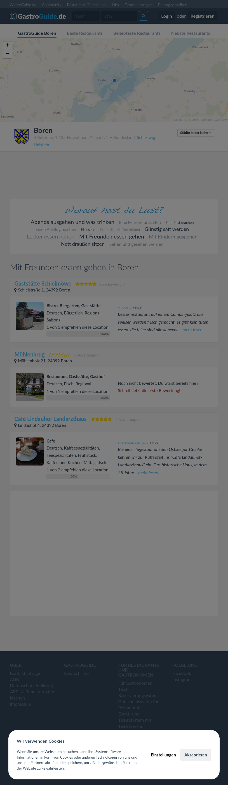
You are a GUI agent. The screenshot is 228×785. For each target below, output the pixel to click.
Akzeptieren (195, 754)
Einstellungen (163, 754)
